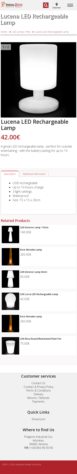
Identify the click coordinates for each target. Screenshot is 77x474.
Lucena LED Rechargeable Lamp (34, 19)
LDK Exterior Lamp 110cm (34, 227)
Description (10, 174)
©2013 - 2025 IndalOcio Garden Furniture (21, 464)
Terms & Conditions (38, 390)
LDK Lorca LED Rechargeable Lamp (39, 294)
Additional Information (34, 174)
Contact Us (38, 383)
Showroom (38, 419)
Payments (38, 401)
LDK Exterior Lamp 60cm (33, 272)
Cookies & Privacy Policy (38, 387)
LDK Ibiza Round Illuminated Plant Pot (40, 338)
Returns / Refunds (38, 398)
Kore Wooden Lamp (31, 249)
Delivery (38, 394)
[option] (38, 80)
